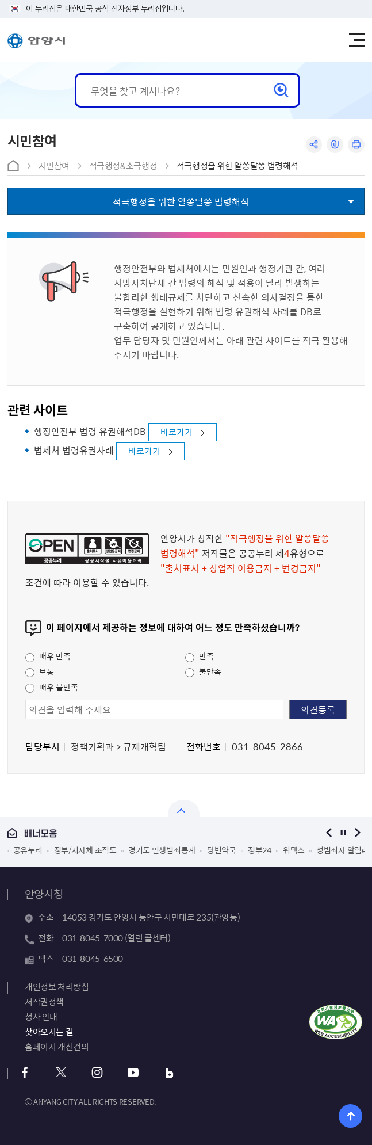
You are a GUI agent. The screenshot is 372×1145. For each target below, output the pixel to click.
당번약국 (221, 850)
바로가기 (176, 432)
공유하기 (313, 144)
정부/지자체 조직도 (85, 850)
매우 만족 (48, 656)
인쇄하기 (356, 144)
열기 (184, 808)
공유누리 (28, 850)
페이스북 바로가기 (25, 1073)
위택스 (294, 850)
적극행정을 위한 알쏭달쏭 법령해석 (237, 165)
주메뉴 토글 (356, 40)
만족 (199, 656)
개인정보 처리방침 (57, 986)
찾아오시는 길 (49, 1031)
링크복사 (335, 144)
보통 (39, 671)
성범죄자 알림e (341, 850)
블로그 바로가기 (170, 1073)
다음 (357, 833)
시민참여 (54, 165)
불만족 (203, 671)
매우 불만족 (51, 687)
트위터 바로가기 (61, 1073)
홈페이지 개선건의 (57, 1046)
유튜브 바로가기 (134, 1073)
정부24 (259, 850)
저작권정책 (44, 1001)
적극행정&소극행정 (123, 165)
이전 (328, 833)
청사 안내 (41, 1016)
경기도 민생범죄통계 (161, 850)
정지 (343, 833)
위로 (350, 1116)
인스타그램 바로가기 (97, 1073)
